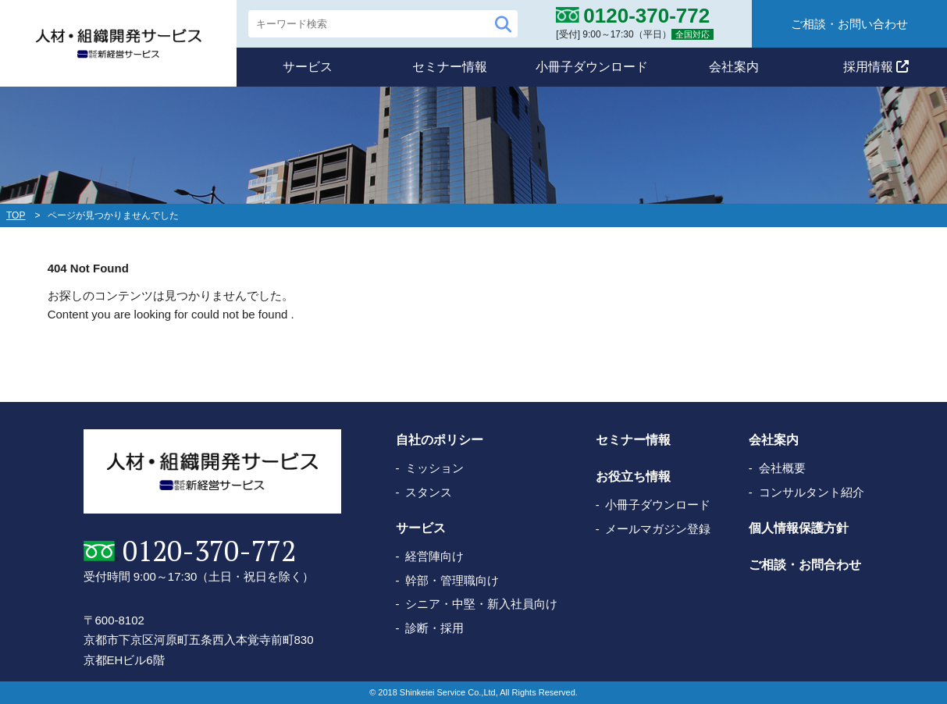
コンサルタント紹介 (811, 492)
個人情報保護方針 (799, 528)
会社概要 (782, 468)
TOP (15, 215)
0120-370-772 (209, 551)
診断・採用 (434, 628)
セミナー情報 (449, 66)
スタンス (428, 492)
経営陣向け (434, 556)
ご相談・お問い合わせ (849, 23)
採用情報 (876, 66)
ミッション (434, 468)
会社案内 (734, 66)
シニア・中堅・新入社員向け (481, 603)
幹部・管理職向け (452, 580)
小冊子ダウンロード (592, 66)
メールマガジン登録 (657, 528)
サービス (308, 66)
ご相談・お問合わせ (805, 564)
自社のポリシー (439, 439)
